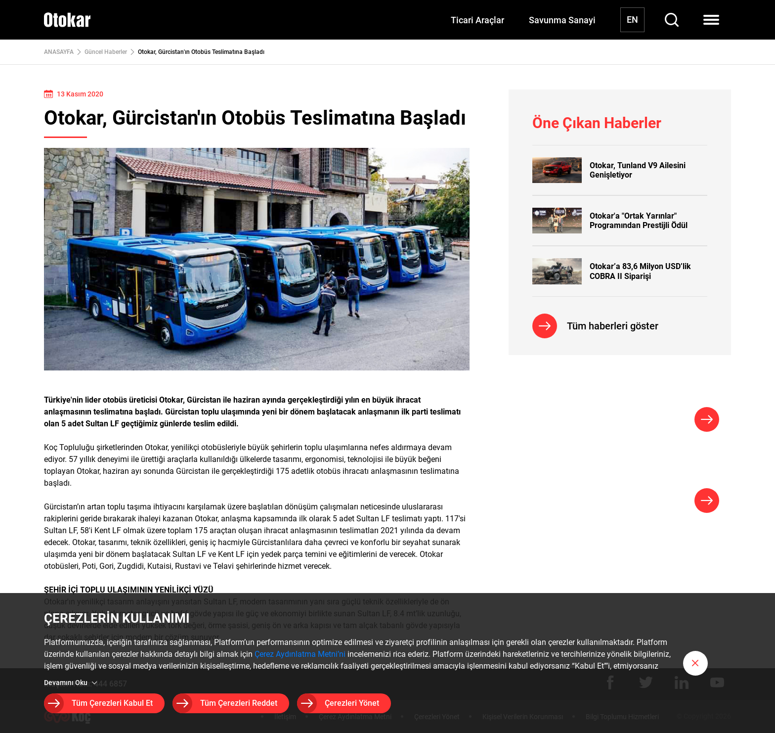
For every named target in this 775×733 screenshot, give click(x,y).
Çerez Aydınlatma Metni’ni (300, 654)
